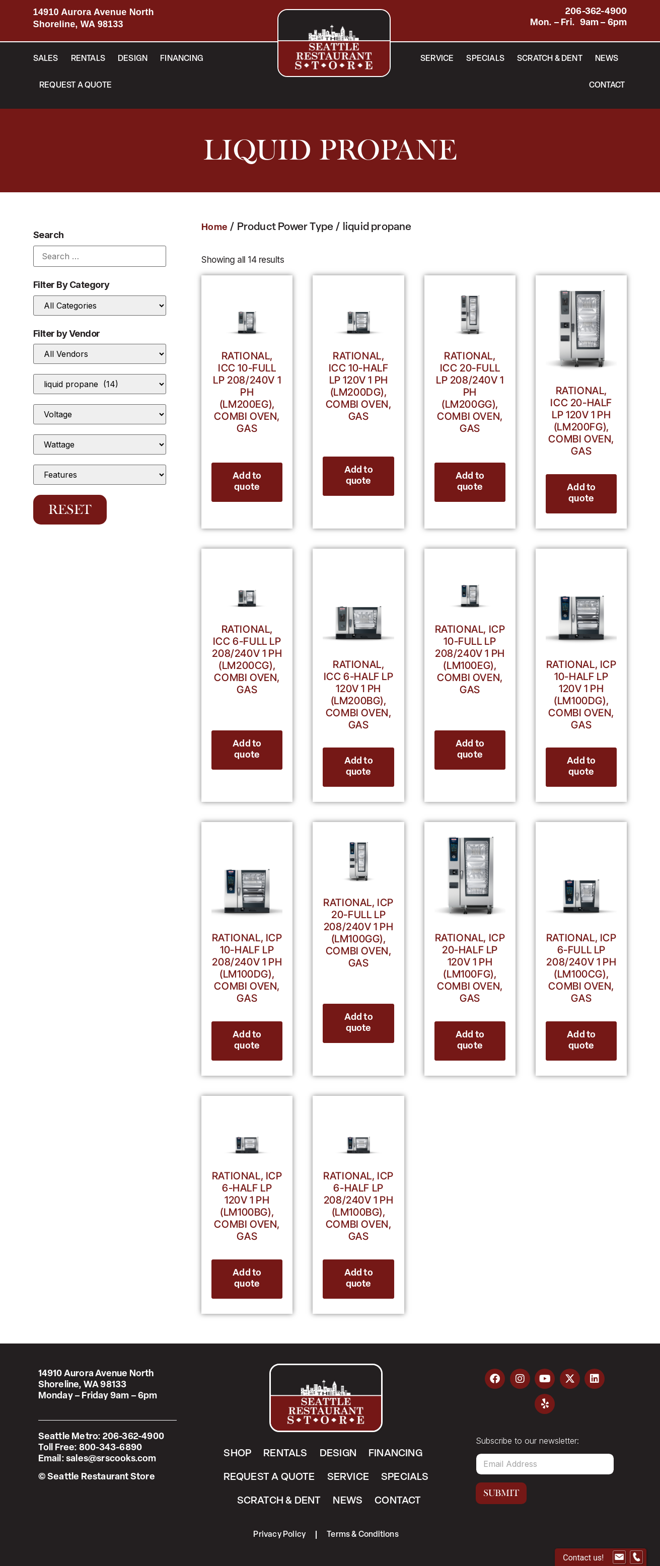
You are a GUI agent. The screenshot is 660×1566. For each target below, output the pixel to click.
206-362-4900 (596, 12)
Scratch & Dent (549, 59)
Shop (237, 1454)
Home (214, 228)
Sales (45, 59)
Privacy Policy (279, 1535)
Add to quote (247, 482)
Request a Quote (75, 86)
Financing (181, 59)
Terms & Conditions (363, 1535)
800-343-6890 (110, 1448)
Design (133, 59)
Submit (501, 1493)
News (607, 59)
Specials (485, 59)
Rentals (88, 59)
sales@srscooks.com (111, 1459)
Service (437, 59)
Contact (607, 86)
